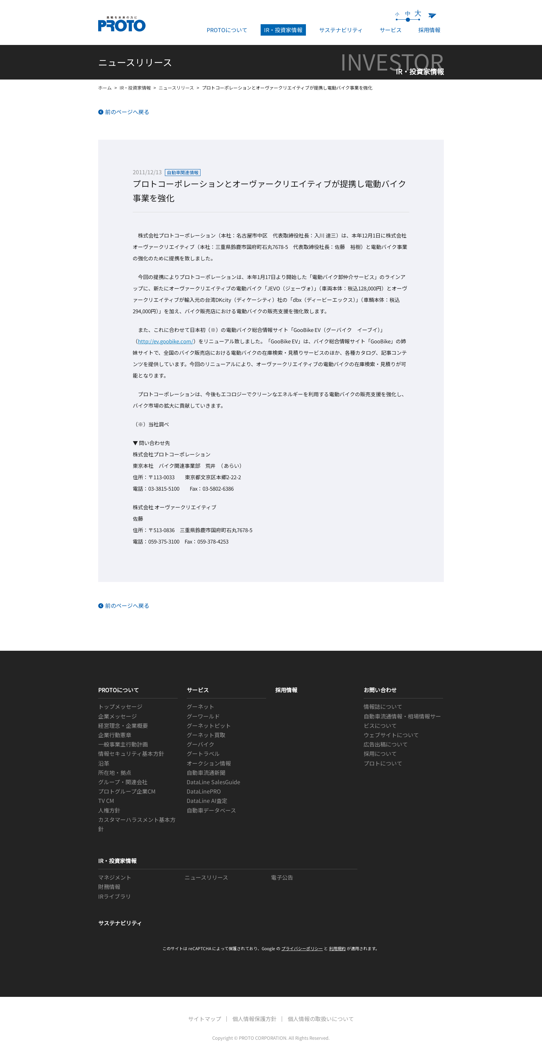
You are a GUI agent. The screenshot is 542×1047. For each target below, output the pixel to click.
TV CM (106, 800)
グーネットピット (209, 725)
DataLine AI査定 (207, 800)
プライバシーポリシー (302, 948)
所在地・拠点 (114, 772)
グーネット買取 (206, 735)
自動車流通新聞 (206, 772)
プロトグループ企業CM (127, 791)
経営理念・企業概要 (123, 725)
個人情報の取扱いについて (321, 1018)
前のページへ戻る (127, 112)
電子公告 (282, 877)
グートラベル (203, 753)
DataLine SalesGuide (213, 782)
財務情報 (109, 886)
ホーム (105, 87)
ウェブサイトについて (391, 735)
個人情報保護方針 (254, 1018)
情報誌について (383, 706)
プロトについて (383, 763)
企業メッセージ (117, 716)
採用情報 (429, 30)
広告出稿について (386, 744)
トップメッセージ (120, 706)
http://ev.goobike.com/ (165, 341)
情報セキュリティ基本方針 (131, 753)
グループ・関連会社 (123, 782)
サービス (391, 30)
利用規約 (337, 948)
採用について (380, 753)
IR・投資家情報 (283, 30)
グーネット (200, 706)
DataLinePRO (204, 791)
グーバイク (200, 744)
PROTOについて (227, 30)
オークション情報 (209, 763)
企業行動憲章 (114, 735)
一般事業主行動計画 (123, 744)
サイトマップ (204, 1018)
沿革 (103, 763)
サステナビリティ (341, 30)
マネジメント (114, 877)
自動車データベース (211, 810)
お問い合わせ (380, 690)
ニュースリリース (176, 87)
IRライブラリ (114, 896)
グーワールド (203, 716)
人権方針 (109, 810)
